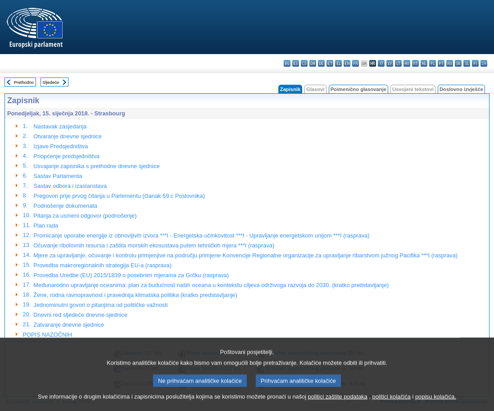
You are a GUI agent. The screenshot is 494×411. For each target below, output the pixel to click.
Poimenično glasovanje (358, 89)
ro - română (449, 63)
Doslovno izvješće (461, 89)
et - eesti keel (329, 63)
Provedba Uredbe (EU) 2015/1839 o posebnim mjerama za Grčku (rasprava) (131, 275)
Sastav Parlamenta (57, 176)
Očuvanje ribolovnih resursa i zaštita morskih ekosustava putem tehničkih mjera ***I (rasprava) (153, 245)
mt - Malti (415, 63)
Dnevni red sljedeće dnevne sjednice (80, 314)
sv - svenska (483, 63)
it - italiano (381, 63)
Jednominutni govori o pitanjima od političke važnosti (100, 304)
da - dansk (312, 63)
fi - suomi (475, 63)
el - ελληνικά (338, 63)
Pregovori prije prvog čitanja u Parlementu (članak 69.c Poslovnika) (119, 195)
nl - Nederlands (424, 63)
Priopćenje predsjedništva (66, 156)
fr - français (355, 63)
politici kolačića (391, 405)
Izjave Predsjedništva (60, 146)
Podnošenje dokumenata (65, 205)
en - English (347, 63)
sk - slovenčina (458, 63)
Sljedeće (50, 82)
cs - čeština (304, 63)
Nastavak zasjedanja (59, 126)
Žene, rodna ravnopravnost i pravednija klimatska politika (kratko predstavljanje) (135, 295)
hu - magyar (406, 63)
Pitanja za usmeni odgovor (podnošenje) (84, 215)
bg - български (287, 63)
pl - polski (432, 63)
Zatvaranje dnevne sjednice (68, 324)
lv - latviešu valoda (389, 63)
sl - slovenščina (466, 63)
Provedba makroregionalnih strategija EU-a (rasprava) (102, 265)
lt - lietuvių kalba (398, 63)
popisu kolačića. (435, 405)
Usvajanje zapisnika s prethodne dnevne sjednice (96, 166)
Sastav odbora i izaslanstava (70, 186)
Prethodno (24, 82)
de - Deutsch (321, 63)
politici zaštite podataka (337, 405)
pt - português (441, 63)
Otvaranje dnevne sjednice (67, 136)
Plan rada (45, 225)
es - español (295, 63)
